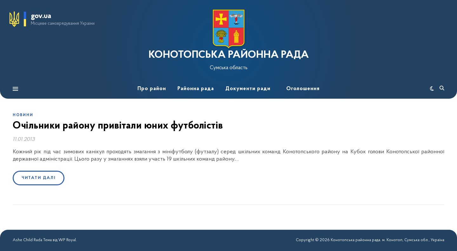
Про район (151, 88)
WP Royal (67, 240)
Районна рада (195, 88)
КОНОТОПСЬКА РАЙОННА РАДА (229, 55)
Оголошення (303, 88)
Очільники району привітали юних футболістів (118, 126)
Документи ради (247, 88)
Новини (23, 115)
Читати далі (39, 178)
